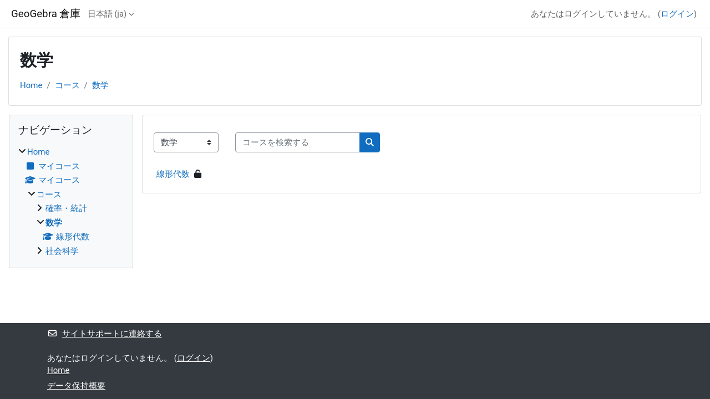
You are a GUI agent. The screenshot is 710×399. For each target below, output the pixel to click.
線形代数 (173, 174)
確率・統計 (66, 208)
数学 (100, 85)
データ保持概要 (76, 386)
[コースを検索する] (297, 142)
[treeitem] (71, 201)
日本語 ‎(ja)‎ (107, 14)
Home (31, 85)
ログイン (677, 14)
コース (67, 85)
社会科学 (62, 251)
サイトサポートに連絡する (104, 334)
